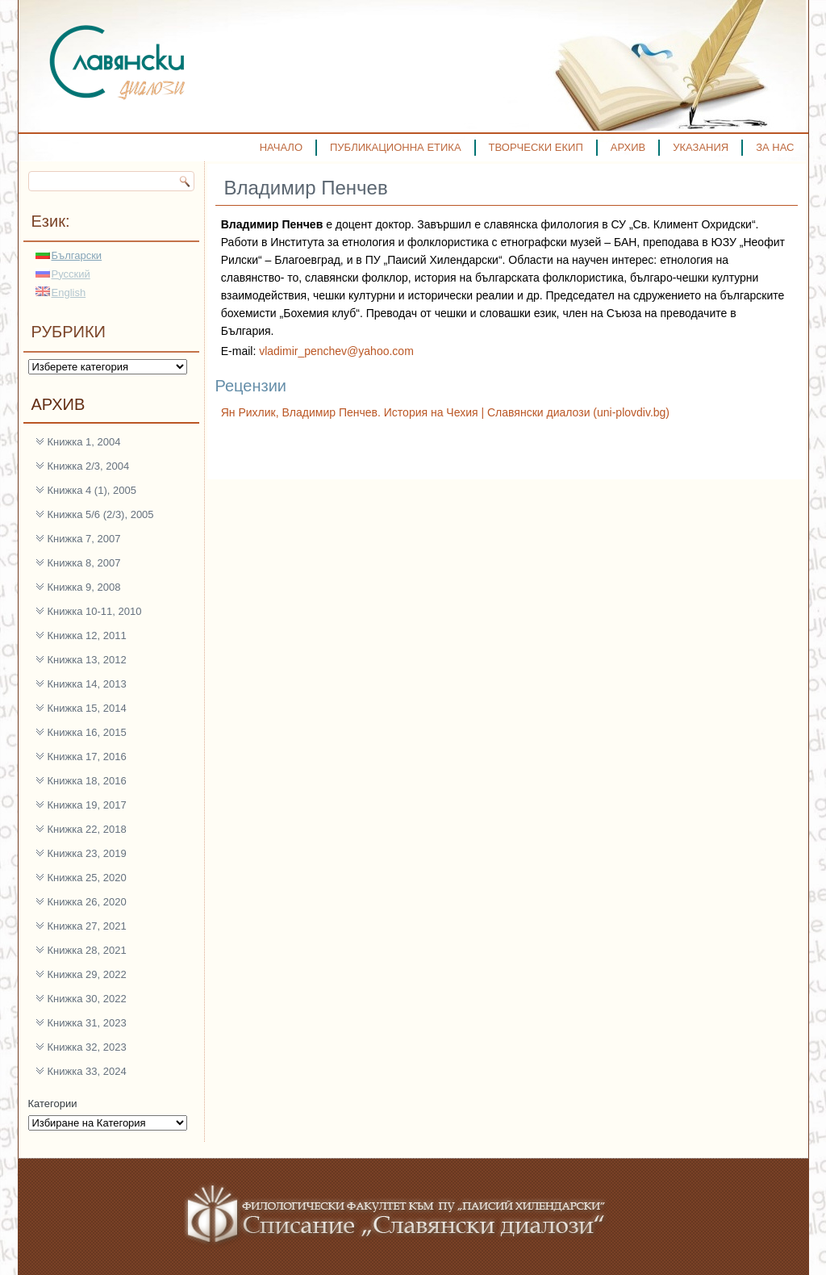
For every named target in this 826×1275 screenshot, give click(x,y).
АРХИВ (628, 147)
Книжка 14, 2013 (87, 684)
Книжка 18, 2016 (87, 781)
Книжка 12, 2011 (87, 635)
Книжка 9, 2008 (84, 587)
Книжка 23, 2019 (87, 853)
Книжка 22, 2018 (87, 829)
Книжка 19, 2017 (87, 805)
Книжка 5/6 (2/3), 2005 (101, 514)
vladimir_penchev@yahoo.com (336, 351)
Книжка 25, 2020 (87, 878)
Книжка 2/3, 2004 (89, 466)
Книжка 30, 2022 (87, 999)
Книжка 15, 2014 (87, 708)
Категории (52, 1103)
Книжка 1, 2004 (84, 442)
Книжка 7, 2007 (84, 539)
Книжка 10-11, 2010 (95, 611)
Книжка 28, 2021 (87, 950)
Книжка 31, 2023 (87, 1023)
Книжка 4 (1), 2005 (92, 490)
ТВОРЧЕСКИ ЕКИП (536, 147)
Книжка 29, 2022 (87, 974)
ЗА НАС (775, 147)
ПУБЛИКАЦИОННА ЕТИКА (395, 147)
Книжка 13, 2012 (87, 660)
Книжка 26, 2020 (87, 902)
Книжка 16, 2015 (87, 732)
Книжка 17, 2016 (87, 756)
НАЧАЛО (281, 147)
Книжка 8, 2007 (84, 563)
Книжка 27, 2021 (87, 926)
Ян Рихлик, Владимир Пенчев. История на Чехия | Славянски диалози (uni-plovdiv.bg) (445, 412)
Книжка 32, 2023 (87, 1047)
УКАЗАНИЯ (700, 147)
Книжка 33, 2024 (87, 1071)
